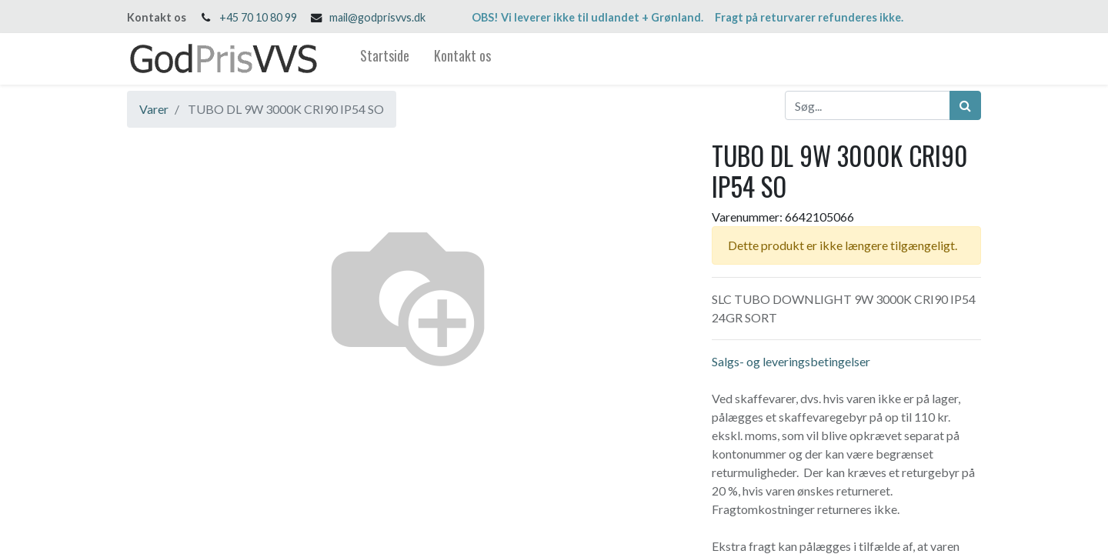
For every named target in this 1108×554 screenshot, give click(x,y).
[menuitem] (384, 59)
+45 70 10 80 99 (258, 17)
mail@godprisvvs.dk (377, 17)
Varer (154, 109)
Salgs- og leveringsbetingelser (791, 361)
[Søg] (965, 105)
